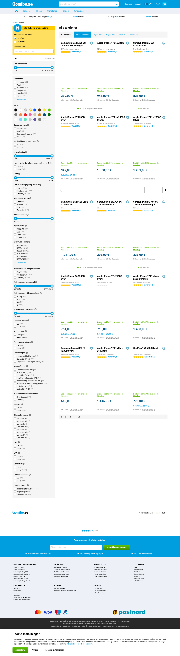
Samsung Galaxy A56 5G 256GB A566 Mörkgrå (73, 44)
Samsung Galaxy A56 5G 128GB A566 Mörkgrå (145, 203)
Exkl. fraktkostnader (76, 100)
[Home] (16, 11)
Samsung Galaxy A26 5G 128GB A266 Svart (109, 203)
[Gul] (44, 109)
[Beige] (34, 114)
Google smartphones (61, 576)
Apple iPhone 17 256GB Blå (110, 43)
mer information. (111, 623)
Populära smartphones (25, 565)
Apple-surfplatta (99, 567)
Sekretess (66, 626)
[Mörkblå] (44, 114)
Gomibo (97, 586)
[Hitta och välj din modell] (89, 4)
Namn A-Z (121, 34)
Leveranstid (17, 593)
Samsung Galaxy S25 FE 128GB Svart (73, 349)
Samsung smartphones (62, 570)
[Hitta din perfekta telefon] (34, 51)
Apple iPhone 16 (19, 570)
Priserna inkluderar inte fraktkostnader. (117, 621)
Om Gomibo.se (56, 626)
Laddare (137, 572)
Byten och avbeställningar (22, 597)
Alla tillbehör (138, 581)
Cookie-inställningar (94, 626)
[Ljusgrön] (25, 119)
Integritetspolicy (99, 593)
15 (79, 417)
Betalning (17, 588)
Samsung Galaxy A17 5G (22, 581)
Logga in (138, 4)
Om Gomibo (98, 588)
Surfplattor (52, 11)
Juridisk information (79, 626)
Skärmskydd (138, 570)
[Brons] (39, 114)
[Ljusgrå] (30, 119)
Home (14, 23)
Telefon (26, 11)
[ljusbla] (20, 119)
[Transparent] (44, 119)
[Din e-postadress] (76, 547)
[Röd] (25, 114)
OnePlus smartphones (61, 572)
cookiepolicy (87, 644)
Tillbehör (38, 11)
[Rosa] (30, 114)
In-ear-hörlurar (139, 574)
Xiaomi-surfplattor (100, 572)
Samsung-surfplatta (101, 570)
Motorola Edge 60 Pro (21, 579)
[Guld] (30, 109)
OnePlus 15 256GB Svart (145, 348)
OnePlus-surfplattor (100, 576)
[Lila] (34, 119)
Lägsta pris (96, 34)
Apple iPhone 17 (19, 567)
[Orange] (20, 114)
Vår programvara (100, 591)
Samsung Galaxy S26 (21, 572)
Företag (65, 11)
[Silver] (25, 109)
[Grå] (15, 114)
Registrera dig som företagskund (65, 591)
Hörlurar (137, 576)
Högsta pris (109, 34)
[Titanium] (39, 119)
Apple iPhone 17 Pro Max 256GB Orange (146, 277)
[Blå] (34, 109)
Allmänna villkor (108, 626)
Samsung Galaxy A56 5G (22, 574)
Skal (135, 567)
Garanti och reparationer (22, 600)
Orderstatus (17, 591)
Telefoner (59, 565)
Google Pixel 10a (19, 576)
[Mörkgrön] (49, 114)
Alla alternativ (20, 99)
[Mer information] (28, 125)
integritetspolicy (73, 644)
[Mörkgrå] (15, 119)
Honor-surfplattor (100, 574)
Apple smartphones (60, 567)
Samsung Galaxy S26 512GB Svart (143, 44)
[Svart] (15, 109)
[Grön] (49, 109)
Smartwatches (139, 579)
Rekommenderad (81, 34)
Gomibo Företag (59, 588)
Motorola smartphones (61, 574)
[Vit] (20, 109)
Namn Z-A (133, 34)
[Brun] (39, 109)
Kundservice (79, 11)
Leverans (17, 595)
